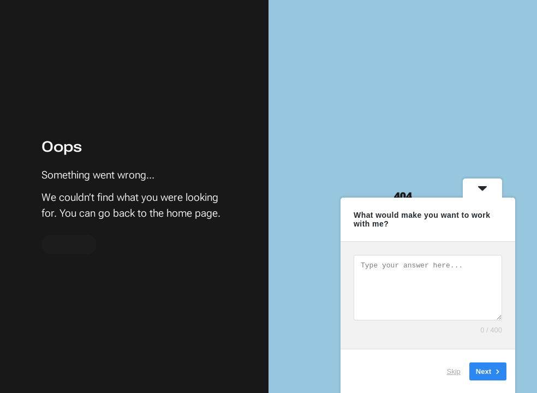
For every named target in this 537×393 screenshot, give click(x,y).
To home (69, 244)
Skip (454, 371)
